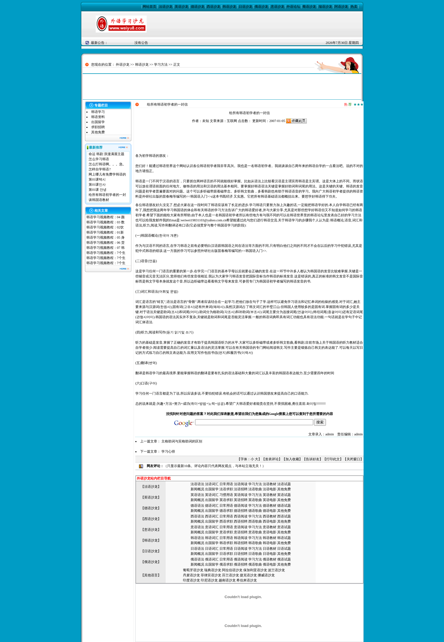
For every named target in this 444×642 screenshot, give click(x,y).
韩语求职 (226, 543)
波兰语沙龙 (276, 570)
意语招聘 (240, 532)
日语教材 (269, 549)
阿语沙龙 (341, 6)
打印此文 (333, 459)
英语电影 (269, 500)
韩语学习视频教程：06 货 (105, 243)
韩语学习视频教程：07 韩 (105, 248)
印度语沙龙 (191, 580)
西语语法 (197, 516)
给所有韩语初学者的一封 (107, 195)
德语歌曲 (255, 511)
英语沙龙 (181, 6)
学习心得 (168, 451)
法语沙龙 (165, 6)
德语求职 (226, 511)
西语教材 (269, 516)
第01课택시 (97, 179)
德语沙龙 (197, 6)
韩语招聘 (240, 543)
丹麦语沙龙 (191, 575)
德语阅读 (240, 506)
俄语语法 (197, 559)
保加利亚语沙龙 (255, 570)
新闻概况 (197, 489)
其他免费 (98, 132)
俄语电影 (269, 564)
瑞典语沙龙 (212, 570)
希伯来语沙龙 (246, 580)
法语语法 (197, 484)
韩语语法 (197, 538)
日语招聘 (240, 554)
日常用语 (226, 484)
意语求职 (226, 532)
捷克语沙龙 (248, 575)
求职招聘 (98, 127)
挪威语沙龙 (266, 575)
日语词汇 (212, 549)
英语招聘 (240, 500)
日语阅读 (240, 549)
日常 (222, 527)
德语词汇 (212, 506)
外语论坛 (293, 6)
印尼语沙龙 (209, 580)
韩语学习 (98, 112)
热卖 (354, 6)
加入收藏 (292, 459)
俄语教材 (269, 559)
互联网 (232, 121)
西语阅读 (240, 516)
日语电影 (269, 554)
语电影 (271, 489)
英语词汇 (212, 495)
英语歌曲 (255, 500)
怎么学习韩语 (99, 159)
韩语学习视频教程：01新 (105, 232)
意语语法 (197, 527)
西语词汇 (212, 516)
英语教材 (269, 495)
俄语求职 (226, 564)
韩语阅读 (240, 538)
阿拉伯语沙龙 (232, 570)
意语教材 (269, 527)
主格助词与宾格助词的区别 (181, 441)
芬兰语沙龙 (230, 575)
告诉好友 (312, 459)
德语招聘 (240, 511)
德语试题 (284, 506)
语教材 (271, 484)
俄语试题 (284, 559)
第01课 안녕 (97, 190)
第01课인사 (97, 185)
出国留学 (98, 122)
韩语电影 (269, 543)
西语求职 (226, 521)
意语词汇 (212, 527)
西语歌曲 (255, 521)
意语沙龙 (277, 6)
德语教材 (269, 506)
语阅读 (242, 484)
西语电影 (269, 521)
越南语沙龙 (227, 580)
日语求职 (226, 554)
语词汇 (213, 484)
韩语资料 (98, 117)
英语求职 (226, 500)
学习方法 (161, 65)
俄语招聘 (240, 564)
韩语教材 (269, 538)
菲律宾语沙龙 (211, 575)
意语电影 (269, 532)
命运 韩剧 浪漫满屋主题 (106, 154)
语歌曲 (257, 489)
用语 (229, 527)
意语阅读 (240, 527)
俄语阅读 (240, 559)
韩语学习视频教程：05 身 (105, 237)
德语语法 (197, 506)
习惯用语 (226, 495)
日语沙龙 (245, 6)
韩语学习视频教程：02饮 (105, 227)
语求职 (228, 489)
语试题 (286, 484)
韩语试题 (284, 538)
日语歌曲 (255, 554)
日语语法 (197, 549)
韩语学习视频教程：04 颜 (105, 217)
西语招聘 (240, 521)
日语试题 (284, 549)
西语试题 (284, 516)
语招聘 (242, 489)
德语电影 (269, 511)
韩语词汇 (212, 538)
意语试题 (284, 527)
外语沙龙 (122, 65)
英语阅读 (240, 495)
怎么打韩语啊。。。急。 (107, 164)
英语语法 (197, 495)
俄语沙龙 (261, 6)
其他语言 (151, 575)
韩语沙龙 (229, 6)
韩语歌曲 (255, 543)
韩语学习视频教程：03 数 (105, 222)
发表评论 (272, 459)
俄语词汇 (212, 559)
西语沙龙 (213, 6)
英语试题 (284, 495)
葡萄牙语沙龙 (193, 570)
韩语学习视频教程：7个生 (105, 253)
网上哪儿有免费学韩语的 (107, 174)
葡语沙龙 (309, 6)
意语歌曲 (255, 532)
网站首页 (149, 6)
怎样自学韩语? (99, 169)
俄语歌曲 (255, 564)
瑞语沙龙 (325, 6)
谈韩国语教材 (99, 200)
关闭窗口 (353, 459)
